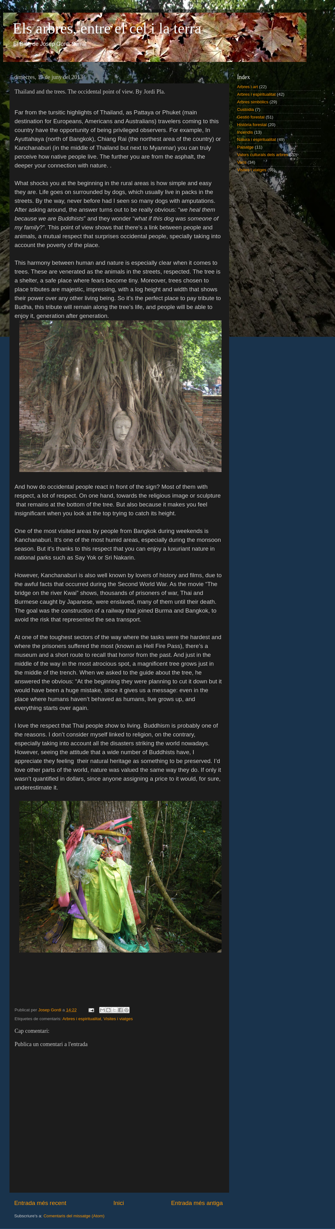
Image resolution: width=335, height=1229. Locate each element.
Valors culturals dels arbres (262, 154)
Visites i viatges (118, 1018)
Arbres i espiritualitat (82, 1018)
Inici (118, 1203)
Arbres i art (247, 86)
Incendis (245, 132)
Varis (242, 162)
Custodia (245, 109)
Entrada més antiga (197, 1203)
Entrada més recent (40, 1203)
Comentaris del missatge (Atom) (74, 1216)
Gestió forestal (251, 117)
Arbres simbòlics (252, 102)
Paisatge (245, 147)
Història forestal (252, 124)
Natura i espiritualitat (256, 139)
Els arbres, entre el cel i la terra (107, 28)
